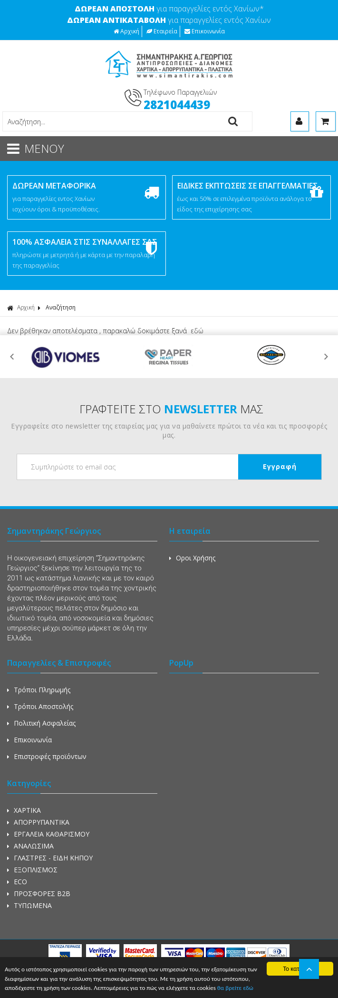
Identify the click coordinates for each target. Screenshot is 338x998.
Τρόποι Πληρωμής (38, 689)
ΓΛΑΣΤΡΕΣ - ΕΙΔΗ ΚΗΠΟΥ (50, 857)
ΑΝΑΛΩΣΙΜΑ (30, 845)
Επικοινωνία (204, 31)
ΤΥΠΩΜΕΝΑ (29, 905)
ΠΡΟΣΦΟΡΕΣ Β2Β (38, 893)
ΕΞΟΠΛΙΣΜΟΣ (32, 869)
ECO (17, 881)
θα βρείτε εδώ (274, 988)
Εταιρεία (161, 31)
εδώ (197, 330)
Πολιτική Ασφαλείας (41, 723)
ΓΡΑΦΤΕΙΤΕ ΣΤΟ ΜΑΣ (171, 409)
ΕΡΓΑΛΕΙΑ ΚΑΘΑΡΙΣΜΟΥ (48, 833)
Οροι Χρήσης (192, 557)
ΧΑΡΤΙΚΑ (24, 810)
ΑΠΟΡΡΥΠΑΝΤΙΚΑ (38, 822)
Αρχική (126, 31)
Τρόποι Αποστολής (40, 706)
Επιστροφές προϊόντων (47, 756)
